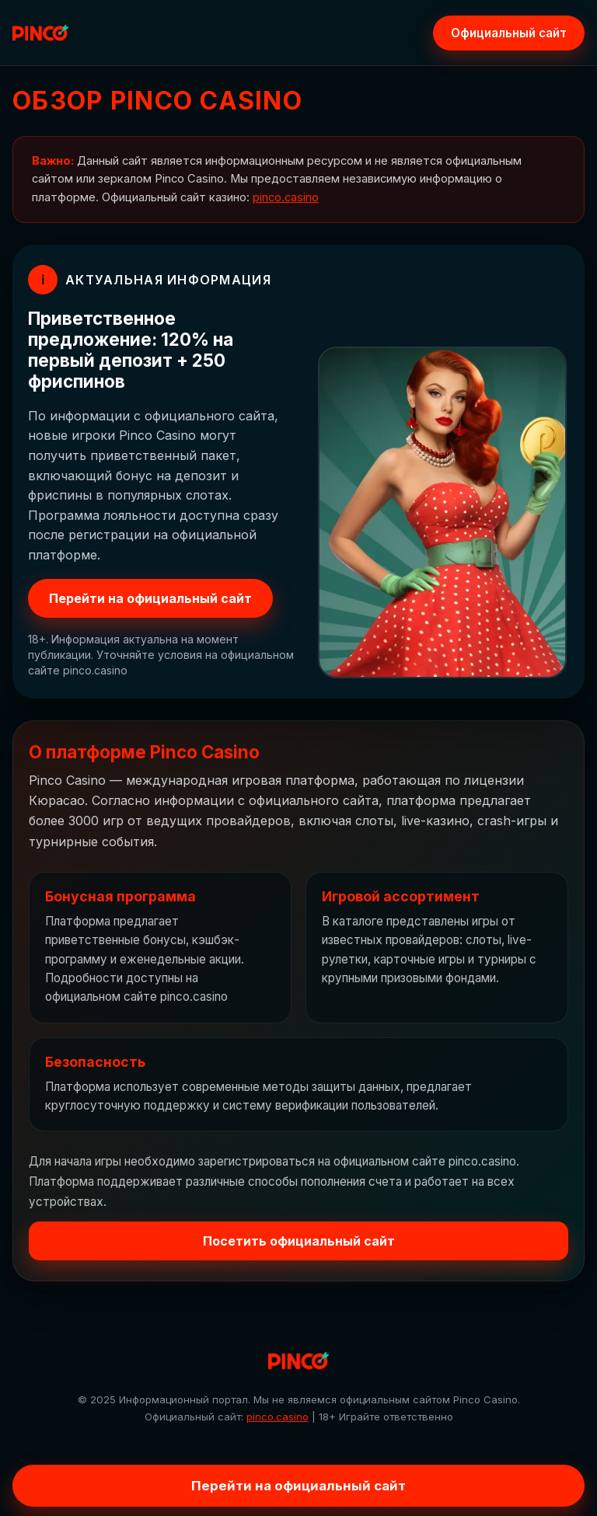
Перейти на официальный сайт (150, 598)
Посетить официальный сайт (299, 1241)
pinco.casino (286, 197)
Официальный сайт (509, 33)
